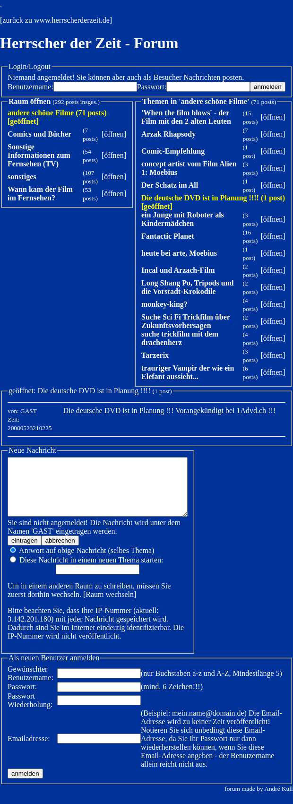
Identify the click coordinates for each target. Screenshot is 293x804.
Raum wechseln (90, 606)
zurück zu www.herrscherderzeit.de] (57, 20)
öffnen (113, 134)
